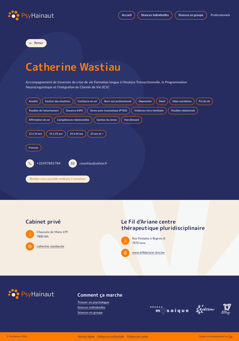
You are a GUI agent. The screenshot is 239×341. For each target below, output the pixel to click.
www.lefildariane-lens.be (148, 252)
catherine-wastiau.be (50, 246)
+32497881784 (49, 163)
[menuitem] (126, 15)
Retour (38, 43)
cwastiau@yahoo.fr (93, 163)
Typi (230, 336)
